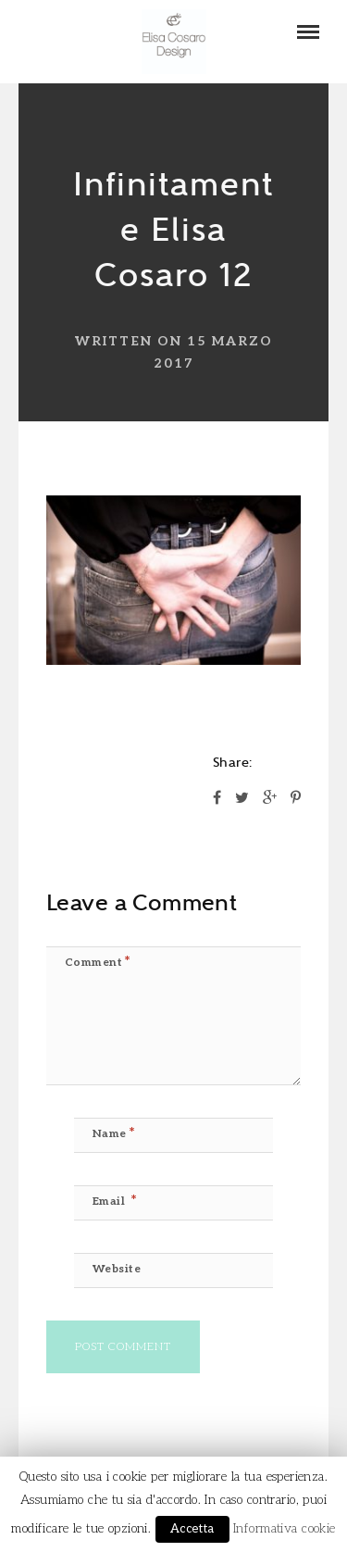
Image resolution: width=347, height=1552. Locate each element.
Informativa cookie (284, 1528)
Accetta (192, 1528)
